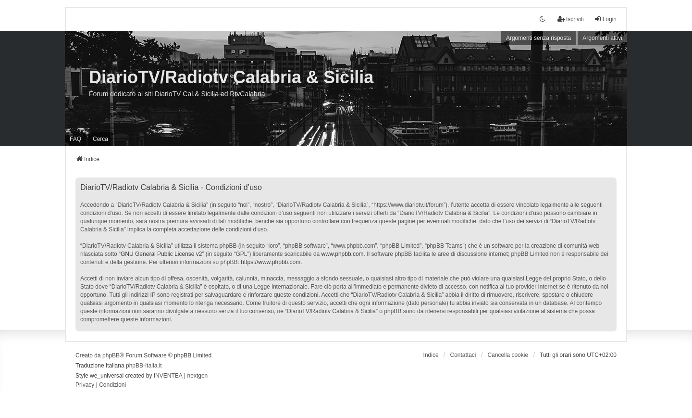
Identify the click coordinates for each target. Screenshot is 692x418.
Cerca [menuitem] (100, 139)
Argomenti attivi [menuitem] (602, 38)
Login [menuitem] (605, 19)
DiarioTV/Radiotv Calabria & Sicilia (231, 77)
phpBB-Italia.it (144, 365)
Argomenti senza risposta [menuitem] (538, 38)
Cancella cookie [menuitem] (507, 355)
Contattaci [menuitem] (463, 355)
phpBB (111, 355)
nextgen (197, 375)
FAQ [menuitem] (75, 139)
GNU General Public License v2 (161, 254)
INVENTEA (168, 375)
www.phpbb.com (342, 254)
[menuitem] (84, 385)
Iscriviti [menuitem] (570, 19)
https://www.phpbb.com (270, 262)
